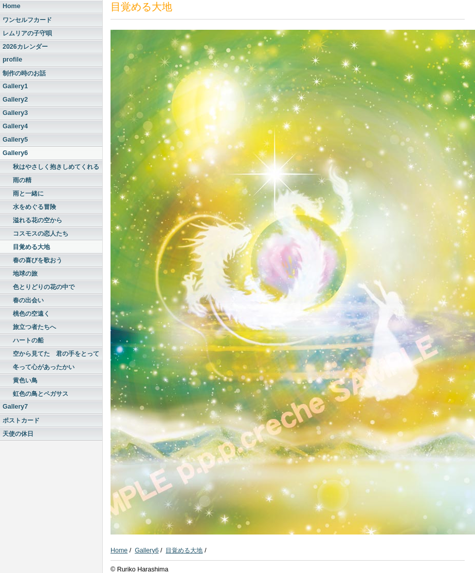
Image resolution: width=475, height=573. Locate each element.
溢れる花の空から (37, 220)
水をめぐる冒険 (34, 207)
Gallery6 (15, 153)
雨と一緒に (28, 193)
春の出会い (28, 300)
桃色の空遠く (31, 313)
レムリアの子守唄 (27, 33)
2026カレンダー (25, 46)
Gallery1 (15, 86)
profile (12, 59)
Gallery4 (15, 126)
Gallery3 (15, 113)
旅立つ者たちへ (34, 327)
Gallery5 (15, 139)
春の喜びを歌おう (37, 260)
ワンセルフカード (27, 20)
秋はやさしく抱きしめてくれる (56, 166)
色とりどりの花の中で (44, 287)
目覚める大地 (31, 247)
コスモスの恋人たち (40, 233)
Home (12, 6)
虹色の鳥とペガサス (40, 393)
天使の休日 (18, 433)
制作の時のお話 (24, 73)
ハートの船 (28, 340)
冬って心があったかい (44, 367)
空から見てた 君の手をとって (56, 353)
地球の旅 (25, 273)
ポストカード (21, 420)
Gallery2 (15, 99)
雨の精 (22, 180)
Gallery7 (15, 406)
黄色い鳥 (25, 380)
